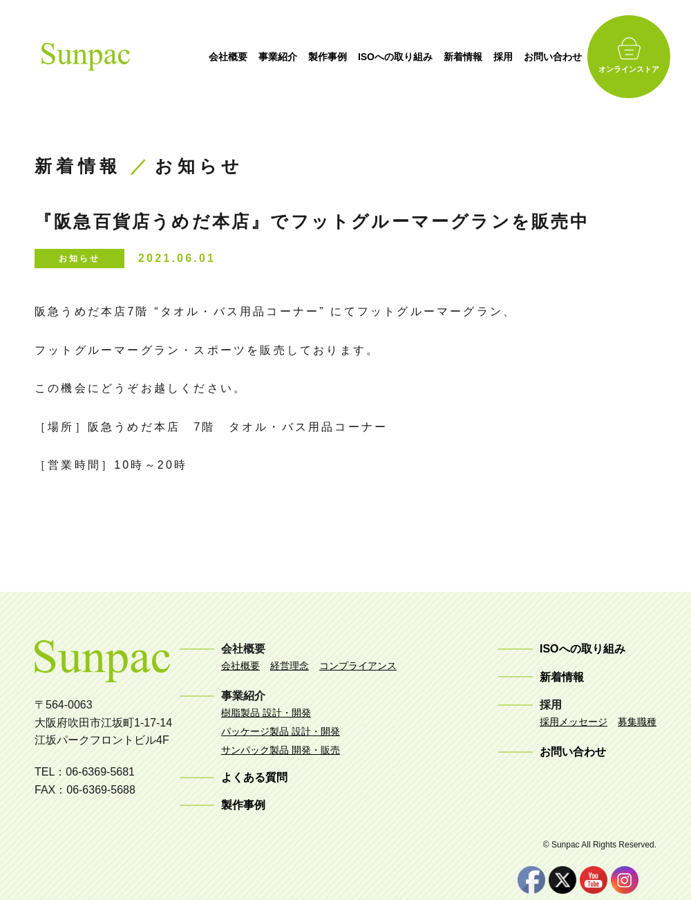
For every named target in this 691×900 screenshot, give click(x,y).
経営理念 (289, 665)
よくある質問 (254, 777)
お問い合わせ (567, 56)
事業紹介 (291, 56)
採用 (517, 56)
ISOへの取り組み (409, 56)
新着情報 (476, 56)
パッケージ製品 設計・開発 (280, 731)
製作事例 (341, 56)
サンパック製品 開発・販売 (280, 750)
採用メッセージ (573, 721)
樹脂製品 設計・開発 (266, 712)
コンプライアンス (358, 665)
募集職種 (637, 721)
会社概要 (242, 56)
